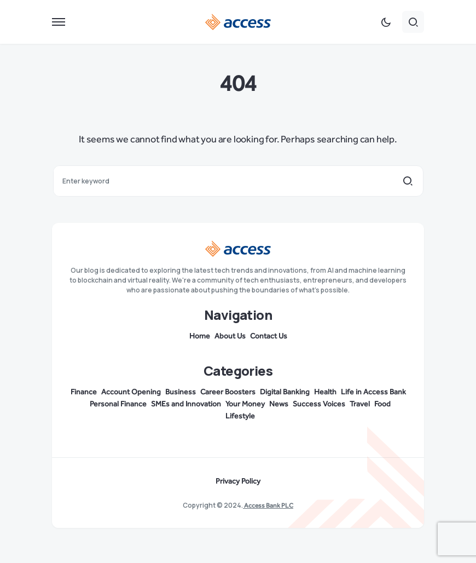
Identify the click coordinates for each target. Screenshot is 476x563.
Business (180, 392)
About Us (230, 336)
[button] (59, 22)
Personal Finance (118, 404)
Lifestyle (240, 416)
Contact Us (268, 336)
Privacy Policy (238, 481)
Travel (360, 404)
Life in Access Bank (373, 392)
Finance (84, 392)
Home (199, 336)
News (278, 404)
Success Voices (319, 404)
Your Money (245, 404)
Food (382, 404)
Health (325, 392)
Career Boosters (228, 392)
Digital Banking (285, 392)
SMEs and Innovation (186, 404)
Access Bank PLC (268, 505)
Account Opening (131, 392)
